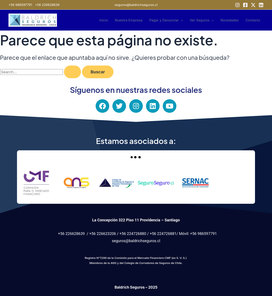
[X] (253, 5)
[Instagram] (237, 5)
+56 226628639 (47, 5)
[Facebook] (245, 5)
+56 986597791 (20, 5)
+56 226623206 (102, 233)
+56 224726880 (132, 233)
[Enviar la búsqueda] (72, 72)
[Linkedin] (261, 5)
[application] (181, 20)
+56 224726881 (163, 233)
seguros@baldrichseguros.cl (136, 5)
